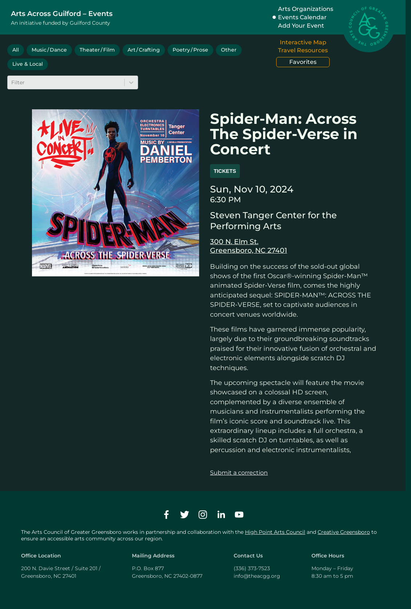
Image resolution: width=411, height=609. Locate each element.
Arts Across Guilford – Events (62, 13)
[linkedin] (221, 515)
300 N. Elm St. (234, 241)
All (15, 49)
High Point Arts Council (275, 532)
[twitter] (185, 515)
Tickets (225, 171)
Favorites (303, 61)
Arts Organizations (305, 8)
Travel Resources (303, 50)
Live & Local (27, 64)
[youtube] (239, 515)
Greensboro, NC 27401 (248, 250)
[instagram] (203, 515)
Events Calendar (302, 17)
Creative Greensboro (344, 532)
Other (229, 49)
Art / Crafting (144, 49)
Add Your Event (301, 25)
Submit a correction (239, 472)
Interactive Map (303, 42)
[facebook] (166, 515)
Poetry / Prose (190, 49)
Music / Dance (49, 49)
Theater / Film (97, 49)
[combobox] (12, 82)
